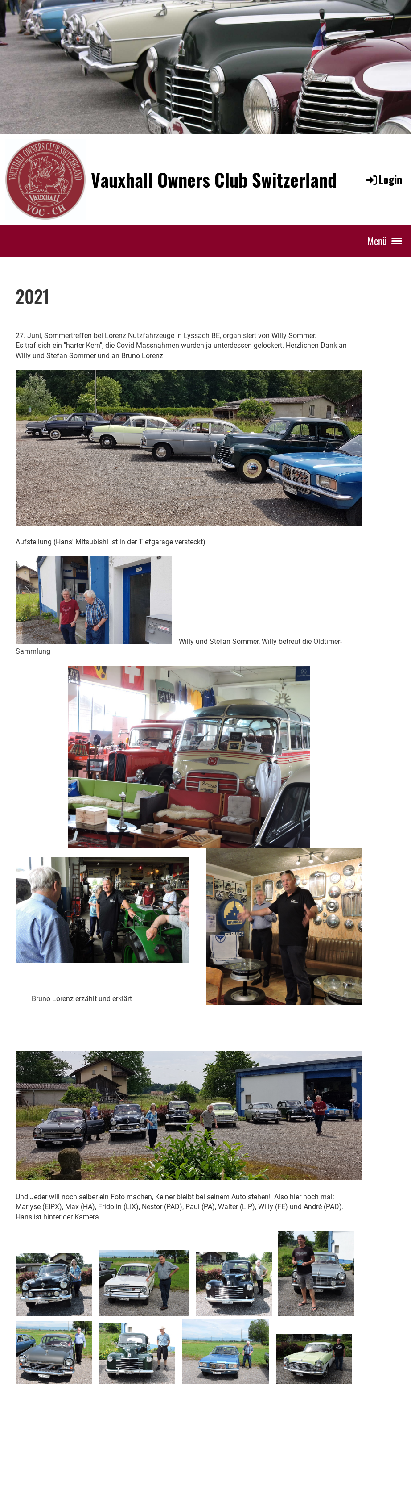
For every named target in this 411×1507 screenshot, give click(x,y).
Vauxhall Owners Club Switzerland (214, 179)
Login (383, 179)
